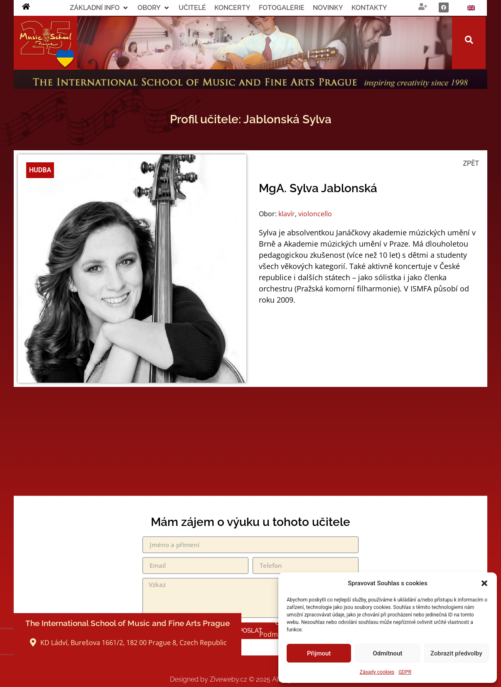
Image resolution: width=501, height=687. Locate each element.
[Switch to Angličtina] (471, 8)
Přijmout (319, 653)
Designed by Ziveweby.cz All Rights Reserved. (251, 679)
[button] (484, 583)
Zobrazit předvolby (456, 653)
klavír (286, 213)
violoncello (315, 213)
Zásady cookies (377, 672)
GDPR (404, 672)
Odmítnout (388, 653)
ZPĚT (471, 163)
